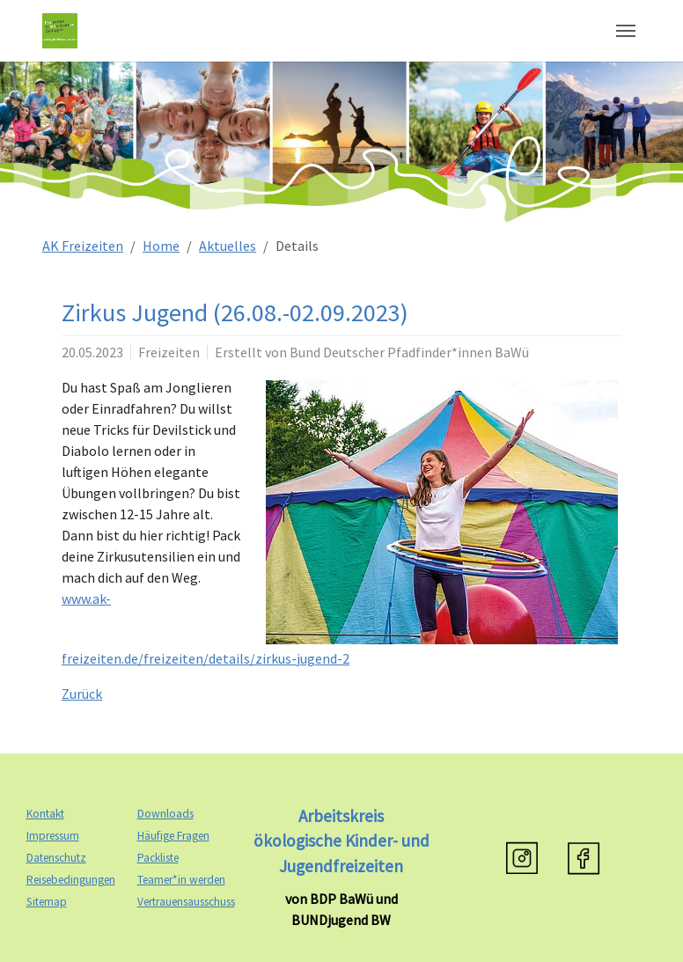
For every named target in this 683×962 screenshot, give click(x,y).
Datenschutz (56, 857)
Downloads (165, 813)
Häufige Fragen (173, 835)
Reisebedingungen (70, 879)
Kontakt (45, 813)
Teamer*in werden (181, 879)
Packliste (158, 857)
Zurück (82, 693)
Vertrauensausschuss (186, 901)
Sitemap (46, 901)
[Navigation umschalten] (626, 31)
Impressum (52, 835)
